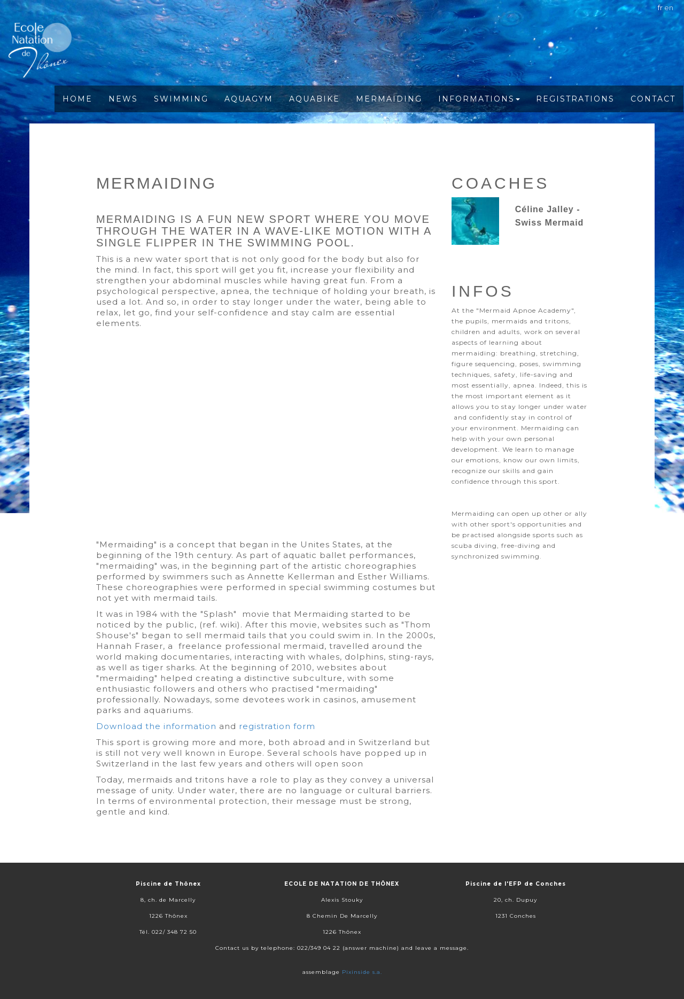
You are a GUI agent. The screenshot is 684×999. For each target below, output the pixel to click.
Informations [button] (479, 99)
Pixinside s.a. (362, 972)
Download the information (156, 726)
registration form (277, 726)
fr (660, 7)
